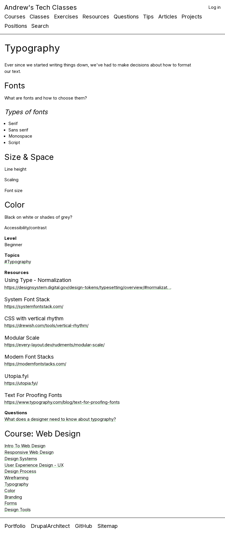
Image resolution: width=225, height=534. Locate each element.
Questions (126, 16)
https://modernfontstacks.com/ (35, 364)
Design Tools (17, 509)
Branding (13, 497)
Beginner (13, 244)
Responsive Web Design (29, 452)
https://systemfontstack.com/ (33, 306)
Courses (14, 16)
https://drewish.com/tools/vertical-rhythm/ (46, 325)
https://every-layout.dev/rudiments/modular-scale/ (54, 345)
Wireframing (16, 477)
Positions (15, 26)
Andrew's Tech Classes (40, 7)
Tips (148, 16)
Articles (167, 16)
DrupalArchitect (50, 526)
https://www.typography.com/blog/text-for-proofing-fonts (62, 402)
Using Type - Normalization (37, 280)
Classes (40, 16)
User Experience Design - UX (34, 465)
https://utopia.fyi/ (21, 383)
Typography (16, 484)
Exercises (66, 16)
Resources (95, 16)
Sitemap (108, 526)
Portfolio (14, 526)
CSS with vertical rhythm (34, 318)
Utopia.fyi (16, 376)
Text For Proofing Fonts (33, 395)
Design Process (20, 471)
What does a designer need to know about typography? (60, 419)
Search (40, 26)
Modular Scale (21, 338)
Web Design (58, 434)
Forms (10, 503)
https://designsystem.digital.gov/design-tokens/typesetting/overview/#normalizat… (87, 287)
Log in (214, 7)
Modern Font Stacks (29, 357)
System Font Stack (27, 299)
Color (9, 490)
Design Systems (20, 458)
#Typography (17, 261)
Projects (191, 16)
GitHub (83, 526)
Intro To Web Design (24, 446)
